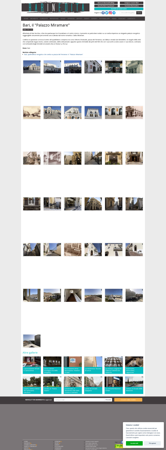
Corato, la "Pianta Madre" (50, 390)
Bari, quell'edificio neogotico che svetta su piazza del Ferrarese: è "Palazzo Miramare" (53, 54)
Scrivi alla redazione (91, 443)
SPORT (63, 19)
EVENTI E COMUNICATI (30, 446)
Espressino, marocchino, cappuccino (130, 370)
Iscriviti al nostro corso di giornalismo (96, 448)
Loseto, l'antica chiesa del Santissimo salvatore (31, 390)
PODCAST (121, 19)
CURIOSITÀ (44, 19)
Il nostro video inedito (128, 400)
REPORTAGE (54, 19)
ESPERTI (94, 19)
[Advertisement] (83, 90)
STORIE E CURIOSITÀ (30, 445)
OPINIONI (71, 19)
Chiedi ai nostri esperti (92, 441)
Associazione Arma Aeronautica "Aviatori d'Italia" (72, 370)
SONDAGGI (58, 448)
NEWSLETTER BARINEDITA (38, 400)
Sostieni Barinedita (91, 446)
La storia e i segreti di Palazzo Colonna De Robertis (113, 370)
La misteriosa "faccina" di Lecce (93, 369)
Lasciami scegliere (132, 437)
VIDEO (114, 19)
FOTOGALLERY (104, 19)
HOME (26, 19)
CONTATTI (131, 19)
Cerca (139, 13)
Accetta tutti (134, 443)
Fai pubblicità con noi (92, 445)
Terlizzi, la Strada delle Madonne (134, 390)
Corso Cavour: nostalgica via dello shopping (51, 370)
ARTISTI (79, 19)
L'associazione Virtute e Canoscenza (31, 369)
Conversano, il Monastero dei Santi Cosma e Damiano (72, 390)
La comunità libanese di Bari (113, 390)
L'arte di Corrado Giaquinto (91, 390)
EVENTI (86, 19)
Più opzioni (152, 443)
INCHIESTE (34, 19)
